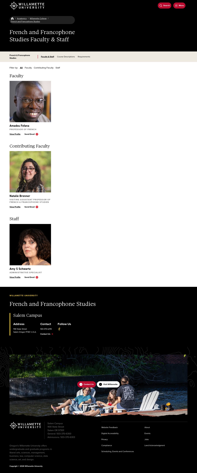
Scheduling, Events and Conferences (117, 451)
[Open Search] (164, 6)
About (147, 427)
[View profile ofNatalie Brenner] (30, 172)
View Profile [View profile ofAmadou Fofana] (15, 134)
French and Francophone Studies (25, 21)
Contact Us (86, 384)
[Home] (12, 18)
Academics (22, 18)
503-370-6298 (46, 329)
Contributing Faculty (44, 67)
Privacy (104, 439)
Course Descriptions (66, 56)
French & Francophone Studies (20, 56)
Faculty (28, 67)
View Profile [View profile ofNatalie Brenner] (15, 207)
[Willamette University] (27, 5)
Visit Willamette (108, 384)
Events (147, 433)
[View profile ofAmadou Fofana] (30, 101)
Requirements (84, 56)
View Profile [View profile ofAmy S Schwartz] (15, 277)
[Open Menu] (179, 6)
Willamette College (38, 18)
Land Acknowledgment (154, 445)
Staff (58, 67)
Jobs (146, 439)
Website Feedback (109, 427)
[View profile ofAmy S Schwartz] (30, 244)
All (21, 67)
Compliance (106, 445)
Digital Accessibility (110, 433)
